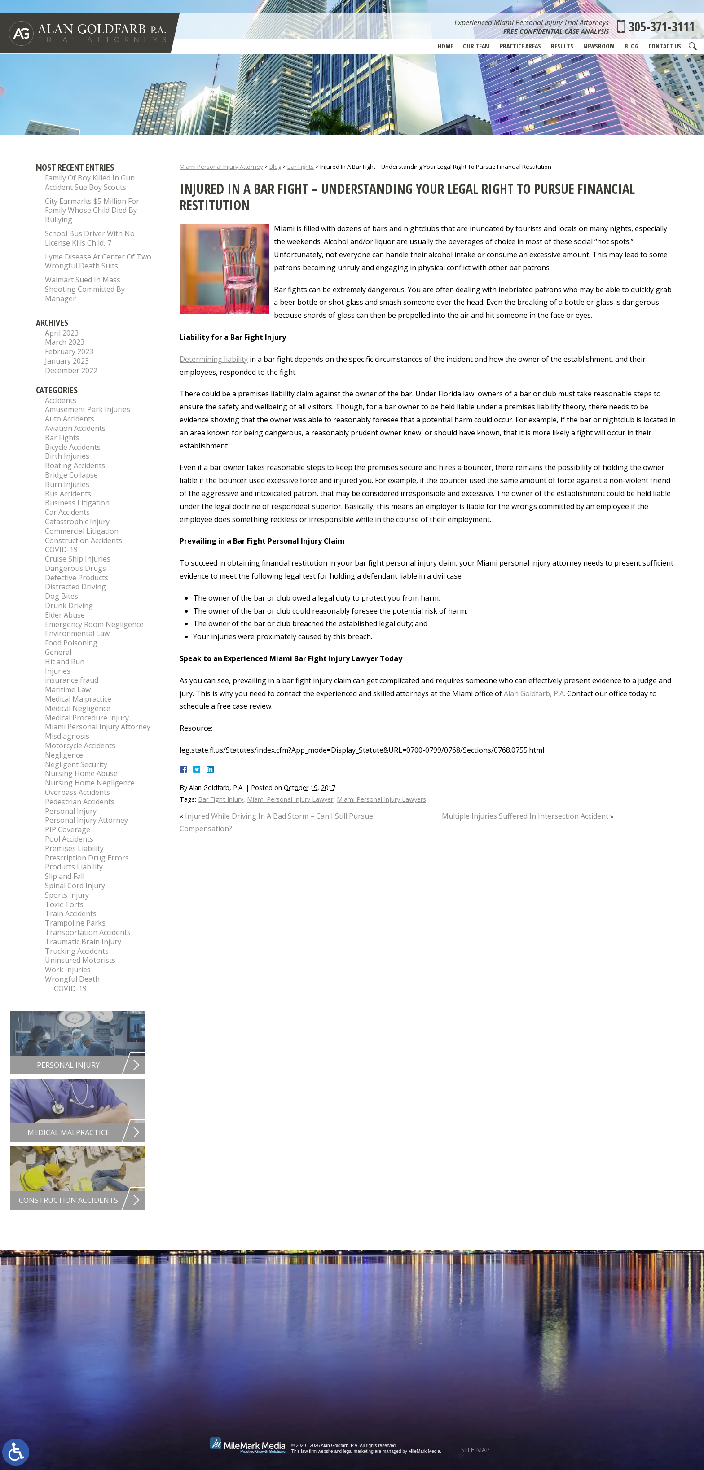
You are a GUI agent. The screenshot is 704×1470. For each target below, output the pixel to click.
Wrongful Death (72, 979)
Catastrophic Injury (77, 522)
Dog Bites (61, 596)
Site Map (475, 1449)
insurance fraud (71, 680)
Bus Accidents (68, 494)
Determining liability (214, 359)
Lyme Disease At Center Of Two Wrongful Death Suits (98, 261)
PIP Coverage (67, 829)
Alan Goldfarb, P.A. (534, 693)
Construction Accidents (83, 540)
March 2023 (64, 342)
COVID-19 (61, 549)
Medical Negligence (77, 708)
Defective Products (76, 578)
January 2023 (67, 361)
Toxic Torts (64, 904)
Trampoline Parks (75, 923)
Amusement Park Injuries (87, 409)
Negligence (64, 755)
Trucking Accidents (77, 951)
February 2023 (69, 351)
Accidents (60, 400)
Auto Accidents (69, 419)
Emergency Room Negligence (94, 624)
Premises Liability (74, 848)
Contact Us (664, 46)
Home (445, 46)
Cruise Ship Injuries (77, 559)
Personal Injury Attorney (86, 820)
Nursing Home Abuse (81, 773)
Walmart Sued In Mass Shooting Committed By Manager (85, 289)
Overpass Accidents (77, 792)
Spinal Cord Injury (75, 886)
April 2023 (62, 333)
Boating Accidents (75, 465)
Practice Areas (520, 46)
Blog (631, 46)
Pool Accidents (69, 839)
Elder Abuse (65, 615)
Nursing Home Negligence (90, 783)
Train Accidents (71, 913)
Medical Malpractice (78, 699)
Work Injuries (68, 969)
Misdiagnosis (67, 736)
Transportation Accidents (88, 932)
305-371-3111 (662, 26)
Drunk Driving (69, 605)
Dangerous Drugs (75, 568)
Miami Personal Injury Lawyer (290, 799)
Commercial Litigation (82, 531)
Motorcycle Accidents (80, 745)
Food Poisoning (71, 643)
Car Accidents (67, 512)
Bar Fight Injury (220, 799)
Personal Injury (71, 811)
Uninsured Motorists (80, 960)
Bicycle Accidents (73, 447)
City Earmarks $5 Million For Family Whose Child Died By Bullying (92, 210)
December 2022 (71, 370)
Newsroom (599, 46)
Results (562, 46)
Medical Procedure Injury (87, 718)
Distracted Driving (75, 587)
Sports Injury (67, 895)
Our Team (476, 46)
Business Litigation (77, 503)
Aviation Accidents (75, 428)
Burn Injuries (67, 484)
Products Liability (74, 867)
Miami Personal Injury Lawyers (381, 799)
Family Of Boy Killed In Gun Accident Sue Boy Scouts (90, 182)
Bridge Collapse (71, 475)
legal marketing (358, 1451)
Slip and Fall (64, 876)
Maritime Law (68, 689)
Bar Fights (300, 166)
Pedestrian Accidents (79, 802)
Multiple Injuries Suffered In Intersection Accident (525, 816)
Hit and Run (64, 662)
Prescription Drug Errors (87, 858)
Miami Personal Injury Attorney (221, 166)
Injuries (57, 671)
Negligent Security (76, 764)
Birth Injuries (67, 456)
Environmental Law (77, 633)
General (58, 652)
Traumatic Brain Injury (83, 942)
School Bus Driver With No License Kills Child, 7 (90, 238)
